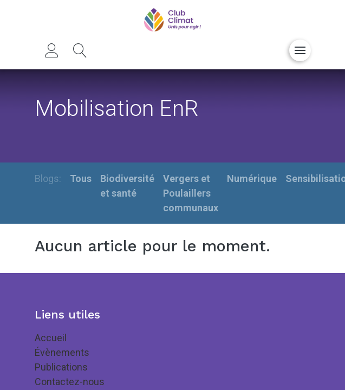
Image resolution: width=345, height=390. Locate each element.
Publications (61, 367)
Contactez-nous (70, 381)
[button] (80, 50)
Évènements (62, 352)
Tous (81, 178)
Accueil (51, 337)
